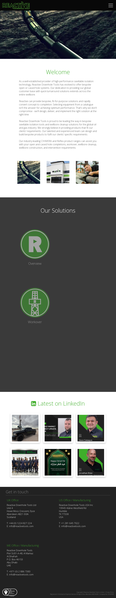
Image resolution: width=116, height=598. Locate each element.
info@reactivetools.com (21, 526)
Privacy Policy (110, 592)
